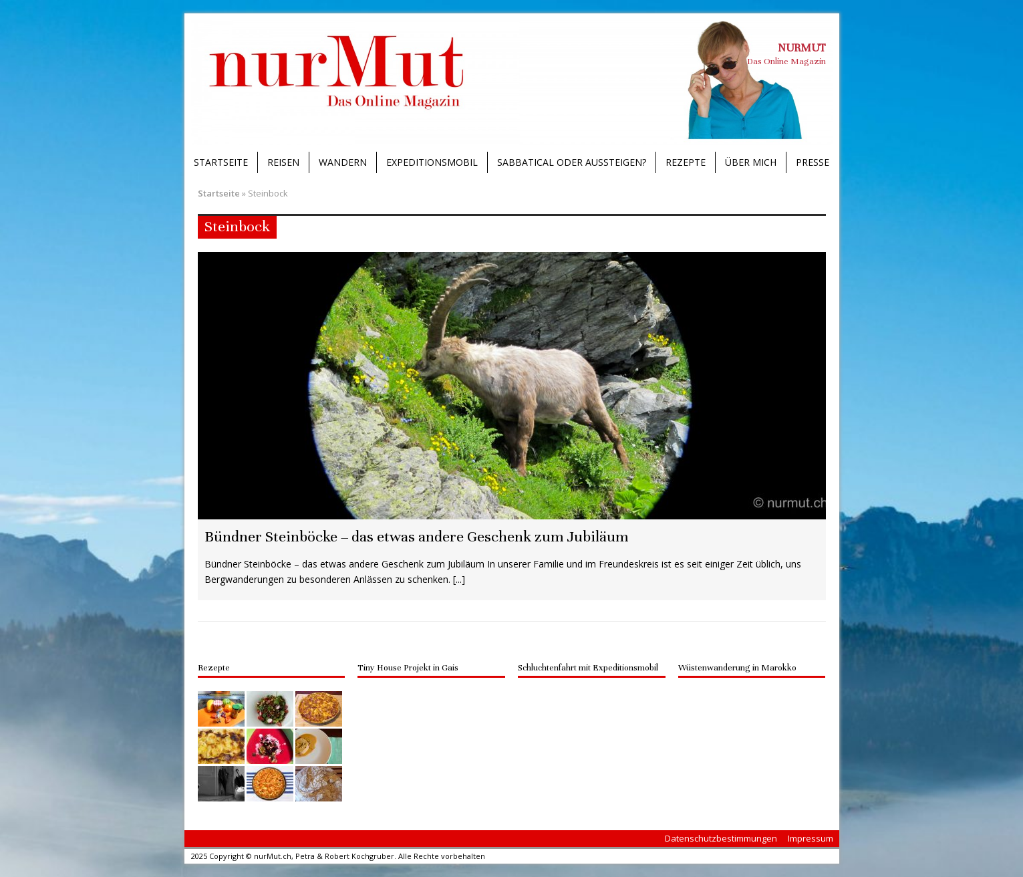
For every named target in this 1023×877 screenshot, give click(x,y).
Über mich (750, 162)
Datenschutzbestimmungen (721, 838)
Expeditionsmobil (432, 162)
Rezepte (686, 162)
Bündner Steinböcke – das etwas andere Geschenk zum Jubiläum (416, 536)
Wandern (343, 162)
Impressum (810, 838)
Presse (812, 162)
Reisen (283, 162)
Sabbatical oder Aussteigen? (571, 162)
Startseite (221, 162)
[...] (459, 579)
